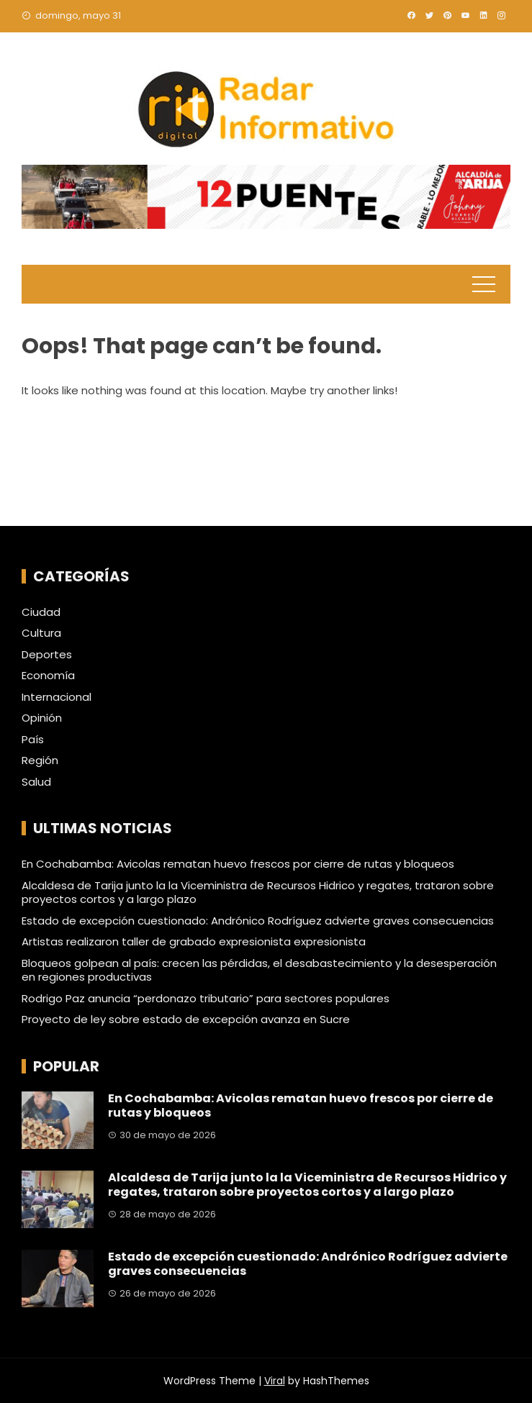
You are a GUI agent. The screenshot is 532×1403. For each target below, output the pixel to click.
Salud (36, 782)
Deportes (47, 655)
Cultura (41, 633)
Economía (48, 675)
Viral (274, 1381)
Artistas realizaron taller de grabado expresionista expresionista (194, 941)
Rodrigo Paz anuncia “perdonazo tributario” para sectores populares (205, 998)
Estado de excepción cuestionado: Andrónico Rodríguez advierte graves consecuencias (258, 920)
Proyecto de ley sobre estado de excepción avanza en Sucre (186, 1019)
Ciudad (41, 612)
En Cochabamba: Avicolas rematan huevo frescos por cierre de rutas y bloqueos (238, 863)
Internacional (56, 697)
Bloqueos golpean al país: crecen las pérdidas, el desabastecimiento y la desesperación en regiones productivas (259, 970)
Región (40, 760)
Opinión (42, 718)
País (33, 739)
